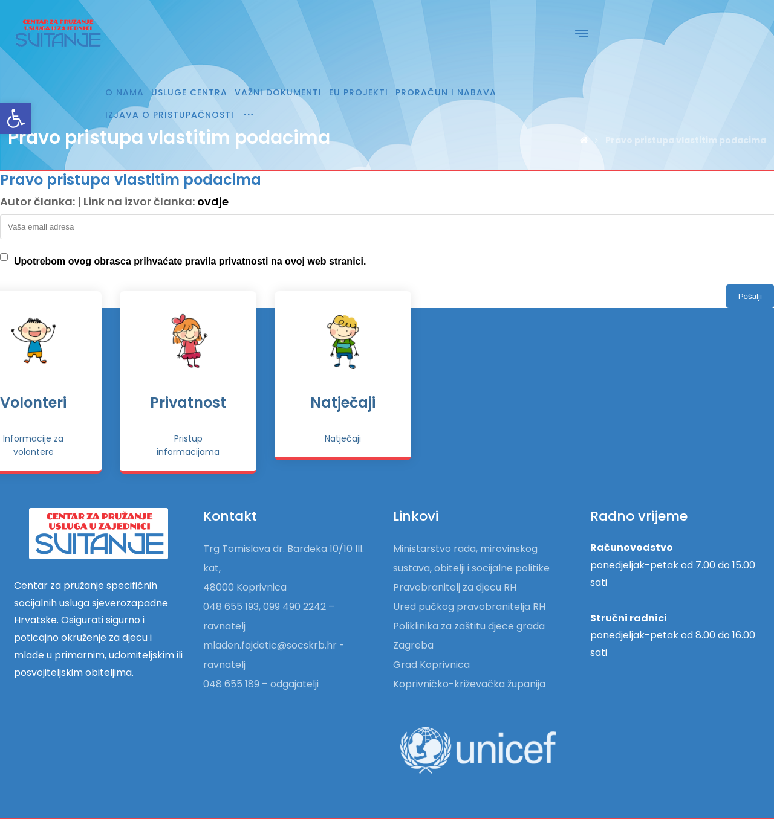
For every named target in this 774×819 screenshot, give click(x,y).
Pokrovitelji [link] (232, 377)
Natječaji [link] (696, 377)
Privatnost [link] (542, 377)
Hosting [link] (637, 804)
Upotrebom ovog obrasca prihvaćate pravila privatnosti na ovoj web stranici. (190, 261)
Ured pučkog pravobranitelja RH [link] (469, 578)
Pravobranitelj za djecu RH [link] (454, 558)
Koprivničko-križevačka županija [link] (469, 655)
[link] (15, 118)
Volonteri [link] (387, 377)
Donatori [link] (77, 377)
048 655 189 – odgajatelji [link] (261, 655)
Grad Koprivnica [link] (431, 636)
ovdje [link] (213, 201)
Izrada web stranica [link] (701, 804)
